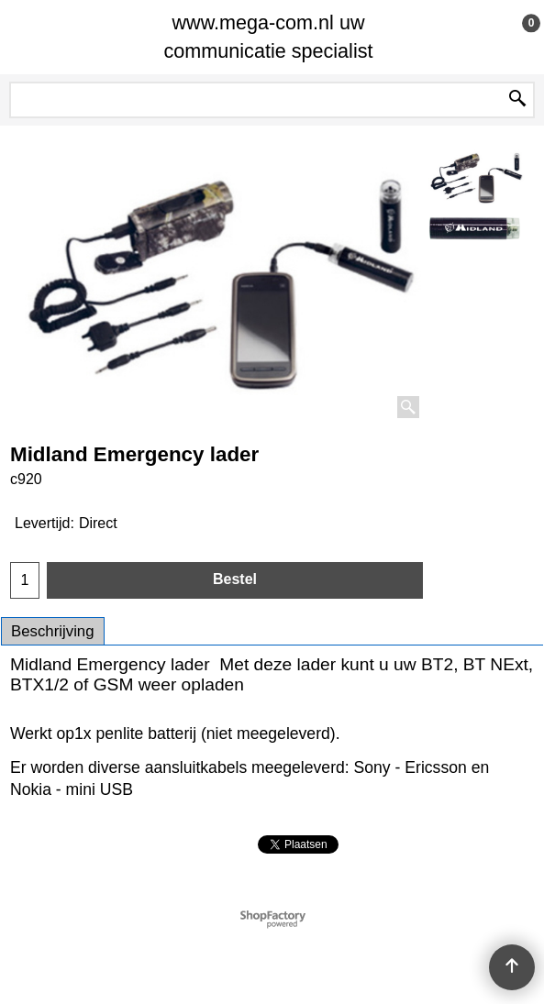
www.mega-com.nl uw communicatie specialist (267, 36)
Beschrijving (52, 631)
